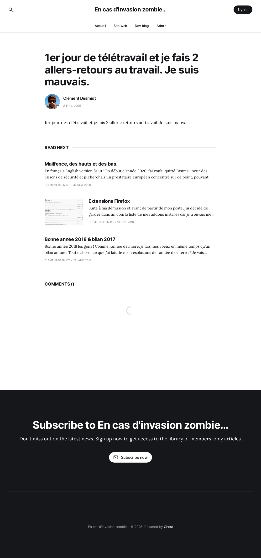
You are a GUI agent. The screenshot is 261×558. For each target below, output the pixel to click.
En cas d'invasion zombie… (130, 9)
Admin (162, 26)
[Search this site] (10, 9)
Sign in (243, 9)
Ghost (168, 527)
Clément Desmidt (79, 98)
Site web (120, 26)
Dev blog (142, 26)
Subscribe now (130, 457)
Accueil (100, 26)
